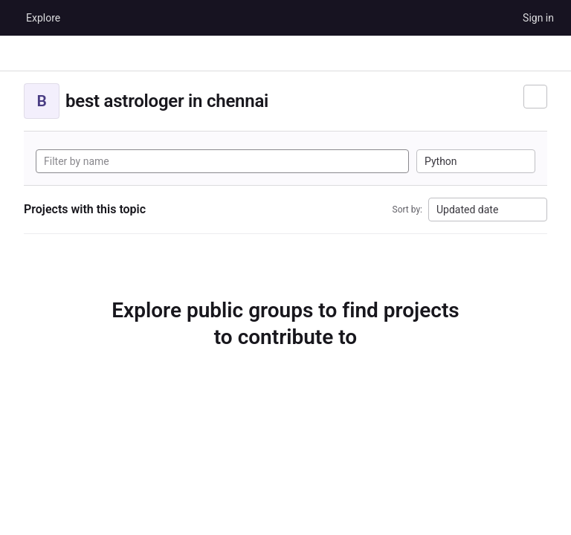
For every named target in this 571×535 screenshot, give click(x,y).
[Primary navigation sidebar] (18, 53)
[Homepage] (11, 18)
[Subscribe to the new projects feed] (535, 96)
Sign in (538, 18)
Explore (43, 18)
